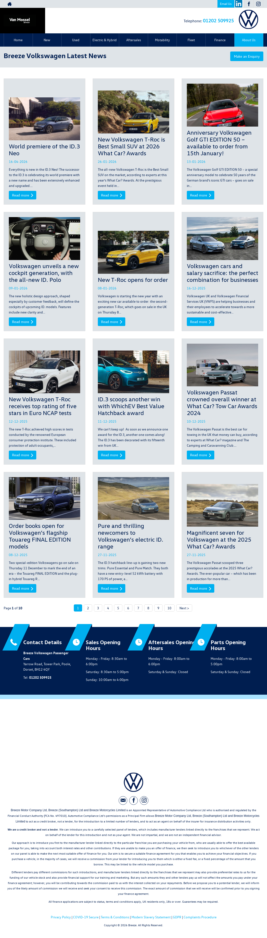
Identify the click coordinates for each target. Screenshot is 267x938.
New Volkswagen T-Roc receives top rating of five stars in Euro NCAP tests (42, 406)
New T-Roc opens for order (133, 279)
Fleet (191, 40)
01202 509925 (218, 20)
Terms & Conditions (115, 918)
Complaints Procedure (200, 918)
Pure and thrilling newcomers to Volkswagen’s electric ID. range (130, 537)
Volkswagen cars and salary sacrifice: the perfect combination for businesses (222, 272)
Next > (184, 609)
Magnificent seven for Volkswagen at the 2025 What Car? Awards (219, 540)
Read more (23, 195)
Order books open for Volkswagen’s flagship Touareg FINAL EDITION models (40, 537)
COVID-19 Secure (86, 918)
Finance (220, 40)
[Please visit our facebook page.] (249, 4)
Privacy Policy (61, 918)
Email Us (226, 3)
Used (75, 40)
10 (169, 609)
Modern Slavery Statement (151, 918)
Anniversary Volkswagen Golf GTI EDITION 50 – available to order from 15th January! (219, 142)
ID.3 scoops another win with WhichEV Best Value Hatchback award (131, 406)
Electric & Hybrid (104, 40)
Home (18, 40)
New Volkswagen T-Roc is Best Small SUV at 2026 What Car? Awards (131, 145)
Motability (162, 40)
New (47, 40)
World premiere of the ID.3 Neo (44, 149)
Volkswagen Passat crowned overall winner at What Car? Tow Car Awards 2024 (222, 403)
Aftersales (133, 40)
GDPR (177, 918)
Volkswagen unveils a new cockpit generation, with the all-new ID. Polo (44, 272)
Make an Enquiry (245, 56)
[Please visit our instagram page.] (258, 4)
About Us (248, 40)
